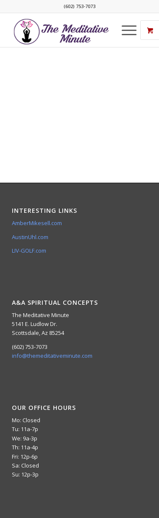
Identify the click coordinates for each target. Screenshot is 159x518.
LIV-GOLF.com (29, 250)
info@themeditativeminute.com (52, 355)
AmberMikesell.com (37, 223)
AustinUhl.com (30, 237)
